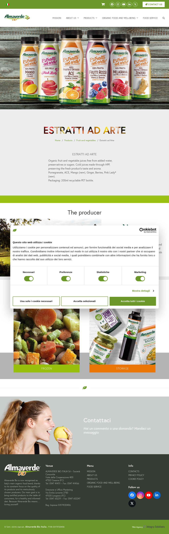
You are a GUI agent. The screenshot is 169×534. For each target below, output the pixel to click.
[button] (163, 18)
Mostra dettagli (141, 290)
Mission (91, 471)
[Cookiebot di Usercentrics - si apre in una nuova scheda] (141, 230)
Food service (94, 486)
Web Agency (148, 527)
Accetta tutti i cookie (133, 301)
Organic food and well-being (103, 482)
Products (68, 140)
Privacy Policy (136, 475)
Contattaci (97, 420)
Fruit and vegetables (86, 140)
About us (92, 475)
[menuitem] (7, 4)
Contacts (133, 471)
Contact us (153, 4)
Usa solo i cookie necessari (36, 301)
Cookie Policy (136, 479)
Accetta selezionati (84, 301)
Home (57, 140)
